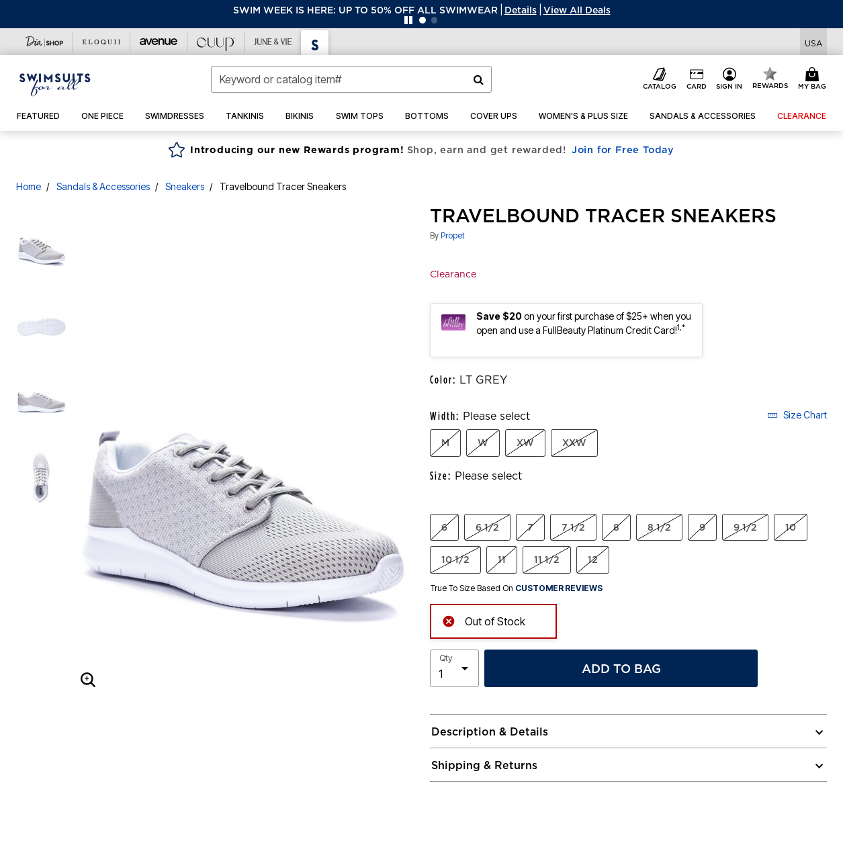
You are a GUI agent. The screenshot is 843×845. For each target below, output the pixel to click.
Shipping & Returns (484, 765)
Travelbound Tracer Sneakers (283, 186)
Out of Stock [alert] (483, 620)
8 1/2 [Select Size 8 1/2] (659, 527)
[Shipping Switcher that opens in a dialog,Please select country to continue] (813, 42)
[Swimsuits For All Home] (55, 83)
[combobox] (351, 79)
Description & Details (489, 731)
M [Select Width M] (445, 442)
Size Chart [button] (797, 414)
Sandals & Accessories (103, 186)
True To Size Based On (517, 588)
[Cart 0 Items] (814, 79)
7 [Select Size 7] (530, 527)
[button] (520, 10)
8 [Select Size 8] (616, 527)
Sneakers (184, 186)
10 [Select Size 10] (790, 527)
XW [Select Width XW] (525, 442)
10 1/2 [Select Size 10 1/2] (455, 559)
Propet (453, 235)
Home (28, 186)
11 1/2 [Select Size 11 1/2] (547, 559)
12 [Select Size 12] (593, 559)
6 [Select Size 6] (444, 527)
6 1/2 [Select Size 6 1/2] (487, 527)
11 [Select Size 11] (502, 559)
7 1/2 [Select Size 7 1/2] (573, 527)
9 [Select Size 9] (702, 527)
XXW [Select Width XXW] (574, 442)
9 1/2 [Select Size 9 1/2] (745, 527)
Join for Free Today (623, 150)
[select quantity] (454, 668)
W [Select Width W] (483, 442)
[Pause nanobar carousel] (408, 20)
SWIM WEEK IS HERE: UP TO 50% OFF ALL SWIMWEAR (365, 10)
